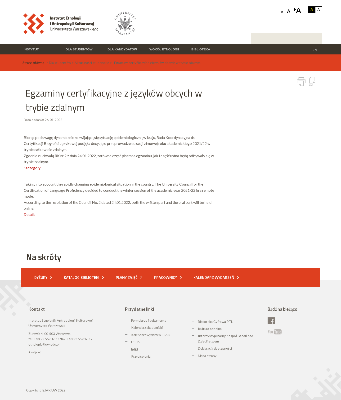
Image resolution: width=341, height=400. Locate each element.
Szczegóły (32, 167)
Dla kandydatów (122, 49)
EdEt (134, 349)
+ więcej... (35, 352)
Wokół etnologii (164, 49)
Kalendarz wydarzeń (213, 277)
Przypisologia (141, 356)
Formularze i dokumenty (148, 320)
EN (315, 49)
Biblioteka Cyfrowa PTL (215, 322)
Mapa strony (207, 356)
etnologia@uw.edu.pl (43, 344)
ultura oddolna (211, 329)
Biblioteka (200, 49)
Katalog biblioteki (81, 277)
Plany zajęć (127, 277)
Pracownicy (165, 277)
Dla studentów (79, 49)
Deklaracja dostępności (215, 348)
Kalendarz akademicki (147, 327)
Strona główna (33, 63)
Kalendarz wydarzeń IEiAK (150, 335)
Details (29, 214)
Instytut (31, 49)
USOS (135, 342)
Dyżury (40, 277)
